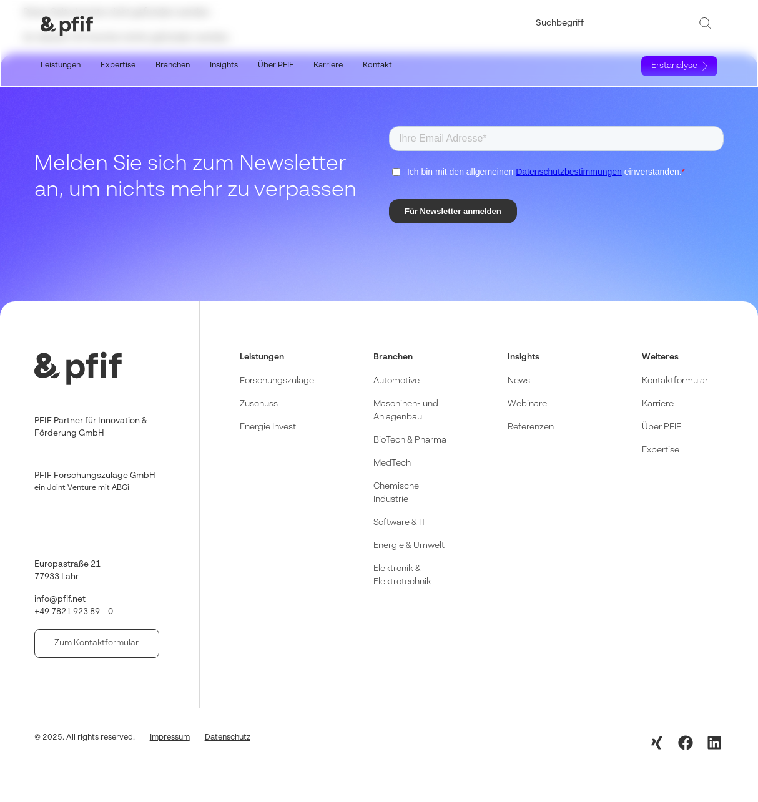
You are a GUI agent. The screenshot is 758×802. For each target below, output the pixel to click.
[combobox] (612, 23)
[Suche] (707, 23)
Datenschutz (227, 737)
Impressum (170, 737)
